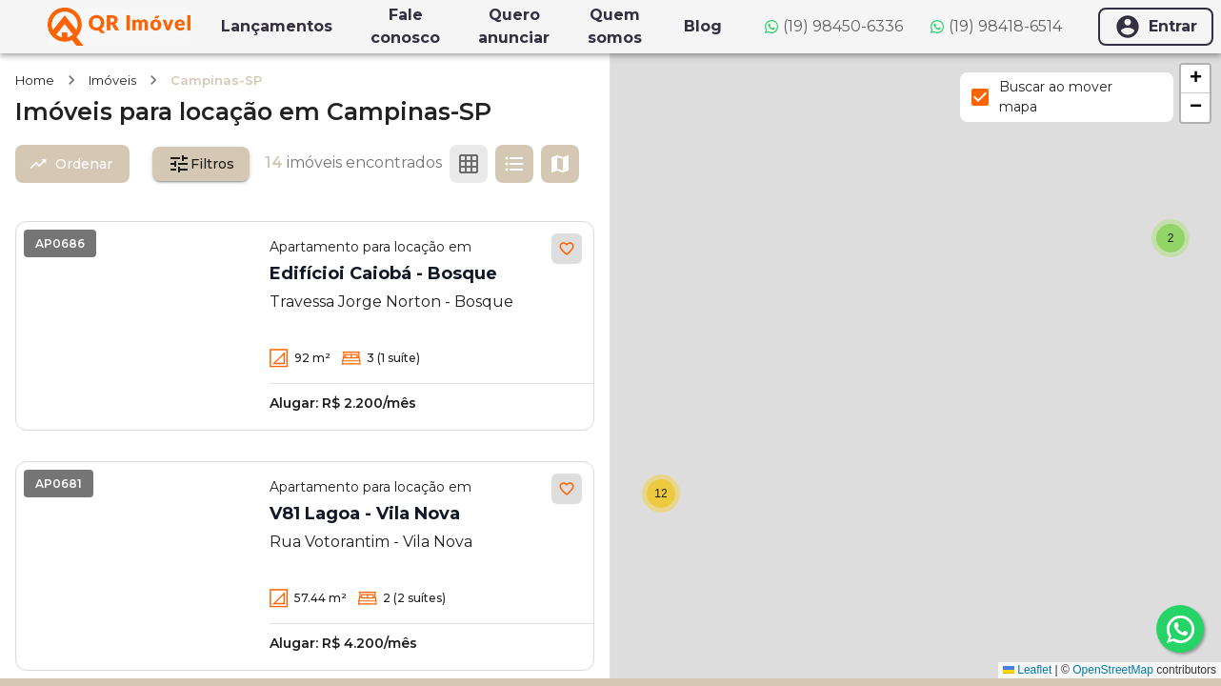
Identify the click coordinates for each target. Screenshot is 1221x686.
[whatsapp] (1180, 629)
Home (34, 80)
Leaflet (1027, 669)
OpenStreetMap (1112, 669)
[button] (662, 493)
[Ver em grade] (469, 164)
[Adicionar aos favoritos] (566, 248)
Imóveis (112, 80)
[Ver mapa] (560, 164)
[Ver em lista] (514, 164)
